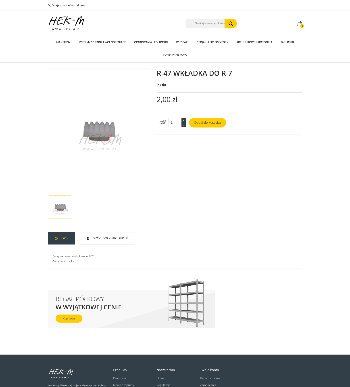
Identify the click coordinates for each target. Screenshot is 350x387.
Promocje (119, 378)
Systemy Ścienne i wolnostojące (102, 42)
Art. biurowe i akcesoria (254, 42)
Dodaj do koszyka (207, 122)
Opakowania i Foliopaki (151, 42)
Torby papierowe (175, 55)
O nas (160, 378)
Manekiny (63, 42)
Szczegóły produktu (110, 238)
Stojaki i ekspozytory (212, 42)
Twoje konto (209, 370)
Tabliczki (287, 42)
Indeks (161, 85)
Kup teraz (69, 318)
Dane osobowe (210, 378)
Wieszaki (182, 42)
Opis (64, 238)
